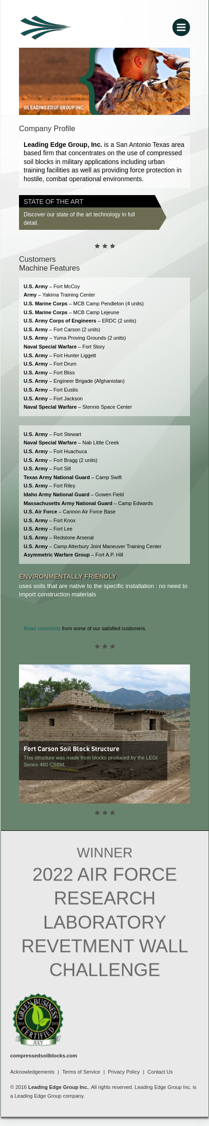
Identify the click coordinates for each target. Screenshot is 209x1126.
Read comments (42, 628)
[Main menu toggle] (181, 27)
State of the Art (53, 201)
